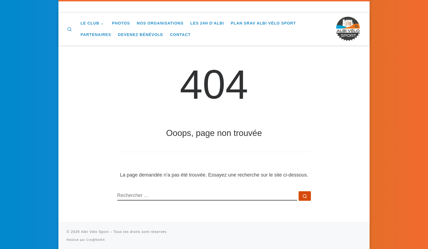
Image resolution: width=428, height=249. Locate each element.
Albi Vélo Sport (95, 232)
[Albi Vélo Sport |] (347, 28)
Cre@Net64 (95, 239)
